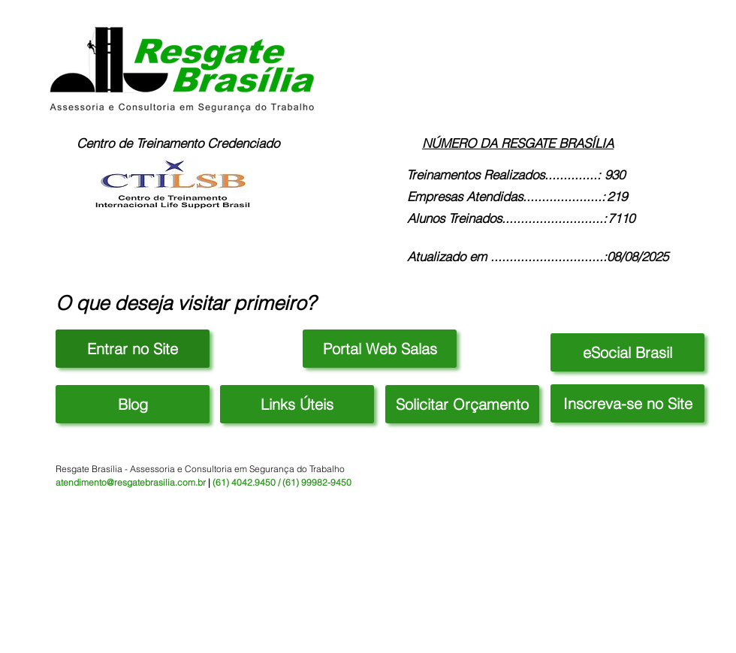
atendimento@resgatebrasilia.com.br (131, 482)
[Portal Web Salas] (380, 349)
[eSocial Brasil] (627, 352)
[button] (297, 404)
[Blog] (133, 404)
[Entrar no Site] (133, 349)
